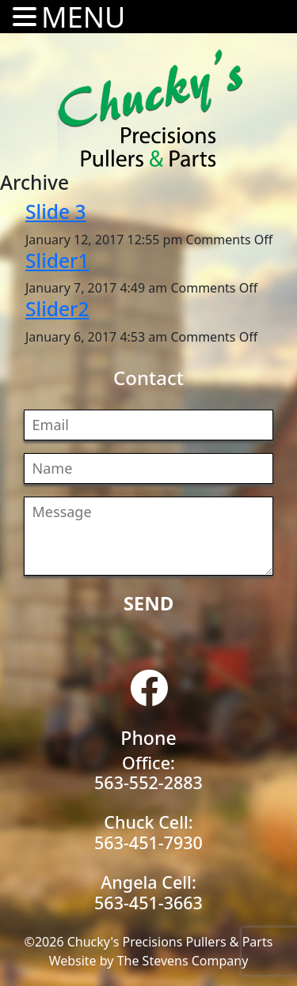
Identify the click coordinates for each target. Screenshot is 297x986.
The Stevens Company (183, 960)
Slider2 (57, 309)
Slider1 (57, 260)
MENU (83, 17)
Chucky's (150, 108)
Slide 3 (55, 211)
